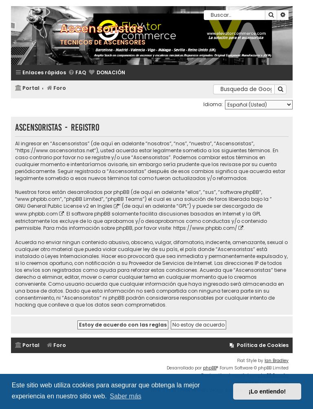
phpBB (209, 368)
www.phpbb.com (36, 213)
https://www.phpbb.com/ (205, 228)
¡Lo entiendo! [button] (267, 391)
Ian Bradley (277, 361)
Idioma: (213, 104)
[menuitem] (77, 72)
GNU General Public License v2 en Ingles (63, 205)
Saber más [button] (125, 396)
